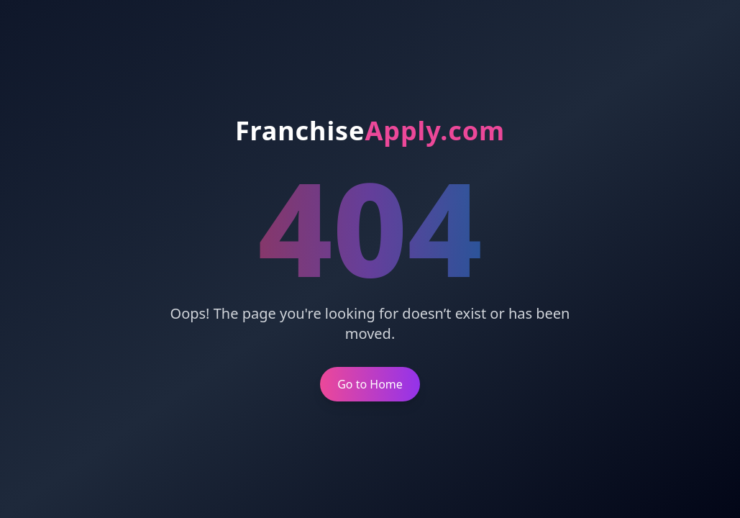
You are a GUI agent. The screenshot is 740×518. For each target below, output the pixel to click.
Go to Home (370, 384)
